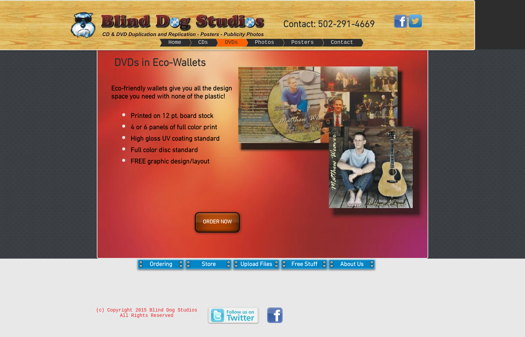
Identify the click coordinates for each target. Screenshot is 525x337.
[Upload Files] (256, 264)
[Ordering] (161, 264)
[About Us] (351, 264)
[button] (216, 222)
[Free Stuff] (304, 264)
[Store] (208, 264)
